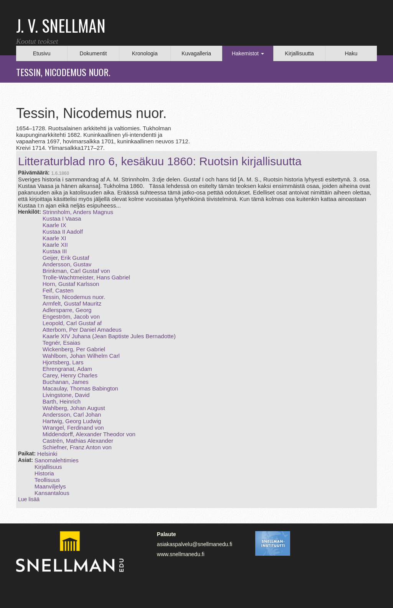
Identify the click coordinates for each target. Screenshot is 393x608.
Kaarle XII (55, 244)
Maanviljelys (50, 486)
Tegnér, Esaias (61, 342)
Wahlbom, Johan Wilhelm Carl (81, 355)
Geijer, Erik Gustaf (66, 257)
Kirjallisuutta (299, 53)
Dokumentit (93, 53)
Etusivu (42, 53)
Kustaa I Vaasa (62, 218)
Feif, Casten (58, 290)
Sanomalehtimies (57, 460)
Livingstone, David (66, 395)
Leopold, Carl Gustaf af (72, 323)
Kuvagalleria (196, 53)
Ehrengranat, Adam (67, 368)
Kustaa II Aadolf (63, 231)
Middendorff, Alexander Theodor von (89, 434)
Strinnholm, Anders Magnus (78, 212)
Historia (44, 473)
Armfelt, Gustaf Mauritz (72, 303)
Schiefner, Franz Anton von (77, 447)
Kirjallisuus (48, 466)
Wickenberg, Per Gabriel (74, 349)
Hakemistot (248, 53)
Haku (351, 53)
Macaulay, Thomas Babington (80, 388)
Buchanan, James (66, 382)
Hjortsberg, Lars (63, 362)
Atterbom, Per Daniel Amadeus (82, 329)
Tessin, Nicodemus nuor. (74, 297)
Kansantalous (52, 493)
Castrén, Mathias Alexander (78, 440)
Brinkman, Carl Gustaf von (76, 270)
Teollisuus (47, 480)
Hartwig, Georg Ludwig (72, 421)
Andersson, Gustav (67, 264)
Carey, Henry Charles (70, 375)
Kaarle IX (54, 225)
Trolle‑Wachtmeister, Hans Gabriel (86, 277)
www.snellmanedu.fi (181, 554)
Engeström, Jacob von (71, 316)
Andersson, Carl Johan (72, 414)
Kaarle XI (54, 238)
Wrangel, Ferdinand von (73, 427)
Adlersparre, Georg (67, 310)
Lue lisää (29, 499)
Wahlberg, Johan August (74, 408)
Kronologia (145, 53)
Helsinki (47, 453)
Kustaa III (55, 251)
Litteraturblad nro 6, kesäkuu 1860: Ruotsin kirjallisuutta (160, 161)
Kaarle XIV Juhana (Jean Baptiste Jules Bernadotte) (109, 336)
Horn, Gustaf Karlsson (71, 284)
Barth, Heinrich (62, 401)
